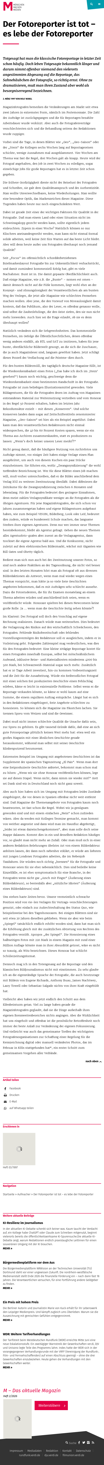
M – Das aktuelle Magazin (32, 1391)
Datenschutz (83, 1450)
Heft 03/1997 (19, 1151)
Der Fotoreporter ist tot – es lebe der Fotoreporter (63, 1194)
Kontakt (67, 1450)
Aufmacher (23, 1194)
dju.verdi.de (51, 1455)
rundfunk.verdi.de (29, 1455)
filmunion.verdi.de (73, 1455)
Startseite (8, 1194)
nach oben (92, 1061)
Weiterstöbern (49, 1405)
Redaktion (52, 1450)
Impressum (16, 1450)
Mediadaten (34, 1450)
